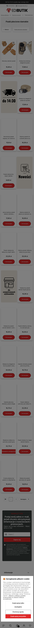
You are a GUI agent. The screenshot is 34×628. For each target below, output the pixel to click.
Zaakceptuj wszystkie (18, 616)
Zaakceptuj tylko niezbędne (18, 605)
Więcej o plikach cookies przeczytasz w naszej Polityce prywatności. (14, 597)
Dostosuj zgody (18, 612)
